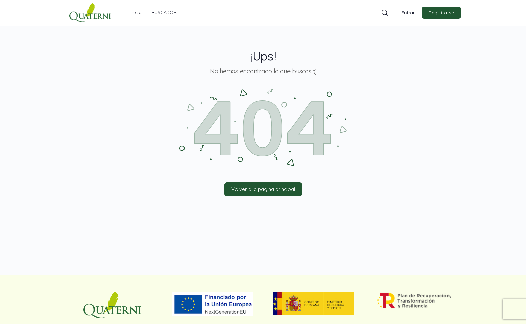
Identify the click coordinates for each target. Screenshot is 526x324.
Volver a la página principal (263, 189)
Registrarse (441, 13)
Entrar (408, 13)
